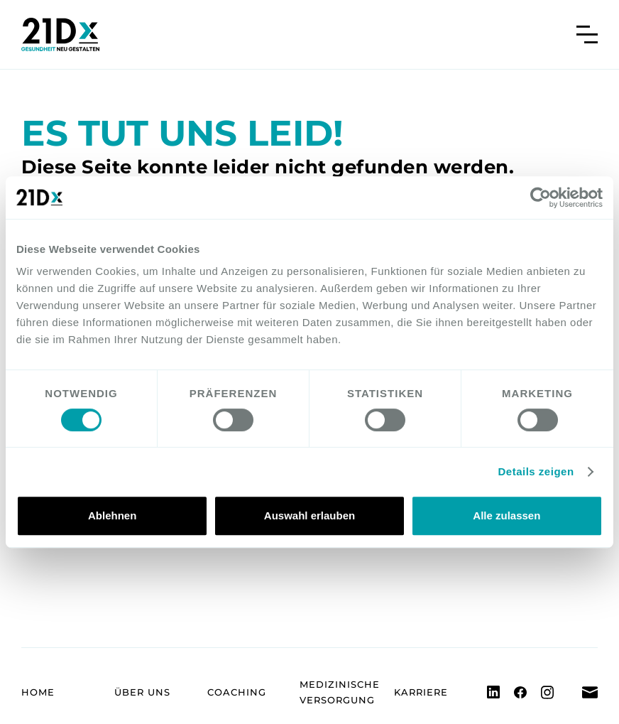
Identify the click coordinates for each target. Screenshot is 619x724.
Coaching (236, 692)
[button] (587, 34)
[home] (60, 34)
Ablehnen (112, 515)
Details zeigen (536, 471)
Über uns (142, 692)
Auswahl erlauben (309, 515)
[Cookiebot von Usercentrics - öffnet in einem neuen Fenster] (540, 197)
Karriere (421, 692)
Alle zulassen (506, 515)
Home (38, 692)
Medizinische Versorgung (340, 692)
